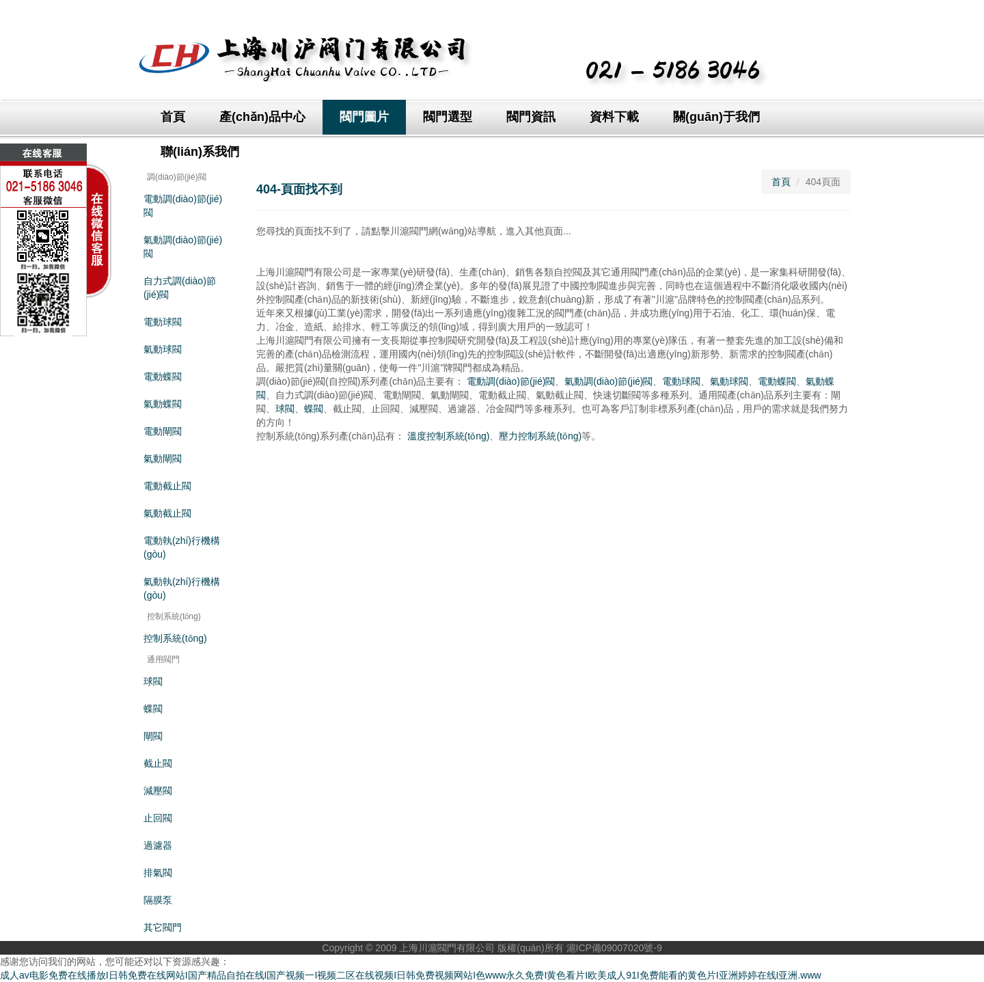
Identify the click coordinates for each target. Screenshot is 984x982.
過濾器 (158, 845)
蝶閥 (153, 708)
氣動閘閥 (163, 458)
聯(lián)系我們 (200, 152)
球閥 (153, 681)
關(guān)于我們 (716, 117)
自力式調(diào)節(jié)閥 (180, 287)
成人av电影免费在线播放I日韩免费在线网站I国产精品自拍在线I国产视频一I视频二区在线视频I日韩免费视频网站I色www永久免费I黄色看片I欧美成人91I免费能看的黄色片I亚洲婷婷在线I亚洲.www (410, 975)
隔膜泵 (158, 900)
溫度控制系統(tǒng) (448, 436)
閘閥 (153, 736)
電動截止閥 (167, 485)
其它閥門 (163, 927)
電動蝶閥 (163, 376)
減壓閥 (158, 790)
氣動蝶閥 (163, 403)
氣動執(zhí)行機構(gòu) (182, 588)
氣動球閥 (163, 349)
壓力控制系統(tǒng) (540, 436)
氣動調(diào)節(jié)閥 (183, 246)
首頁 (173, 117)
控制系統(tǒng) (175, 638)
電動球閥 (163, 321)
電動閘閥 (163, 431)
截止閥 (158, 763)
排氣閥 (158, 872)
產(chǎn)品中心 (262, 117)
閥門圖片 (364, 117)
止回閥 (158, 818)
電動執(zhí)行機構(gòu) (182, 547)
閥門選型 (447, 117)
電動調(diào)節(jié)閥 (183, 205)
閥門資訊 (531, 117)
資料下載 (614, 117)
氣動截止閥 (167, 513)
